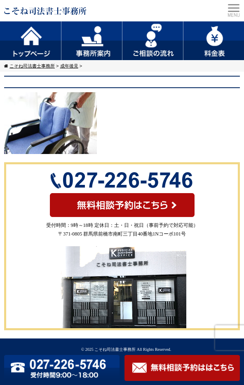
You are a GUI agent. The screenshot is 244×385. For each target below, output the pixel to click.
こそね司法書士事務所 (115, 349)
